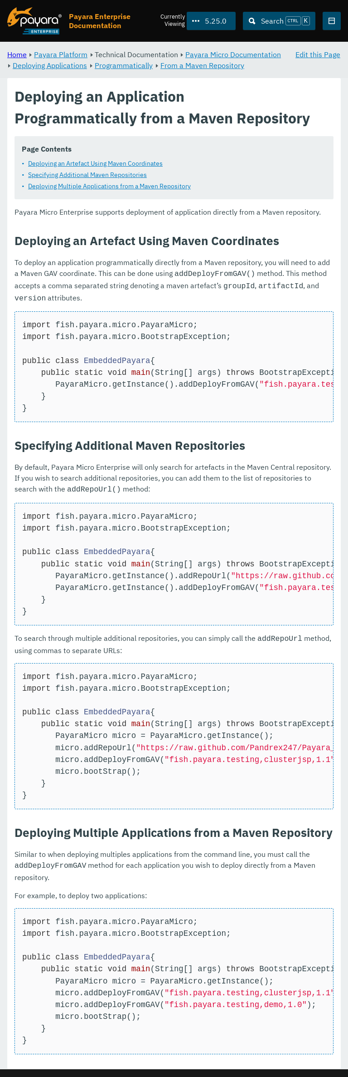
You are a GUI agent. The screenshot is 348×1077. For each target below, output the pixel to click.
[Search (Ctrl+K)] (279, 21)
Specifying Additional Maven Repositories (87, 175)
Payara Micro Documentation (233, 54)
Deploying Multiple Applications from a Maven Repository (109, 186)
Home (17, 54)
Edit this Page (317, 54)
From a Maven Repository (202, 65)
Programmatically (124, 65)
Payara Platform (60, 54)
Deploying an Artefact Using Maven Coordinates (95, 163)
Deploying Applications (50, 65)
